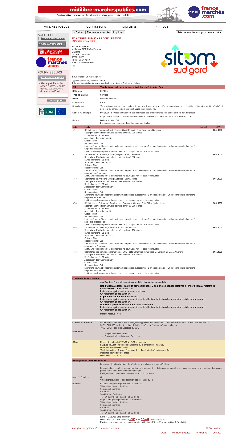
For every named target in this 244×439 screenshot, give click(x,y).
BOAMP (145, 419)
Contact (217, 432)
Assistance (201, 432)
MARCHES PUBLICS (56, 26)
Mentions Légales (181, 432)
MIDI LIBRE (129, 26)
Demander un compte (53, 38)
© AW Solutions (214, 428)
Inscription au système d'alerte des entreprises (95, 428)
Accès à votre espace (52, 77)
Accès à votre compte (53, 44)
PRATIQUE (161, 26)
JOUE (132, 419)
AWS (164, 432)
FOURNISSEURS (95, 26)
